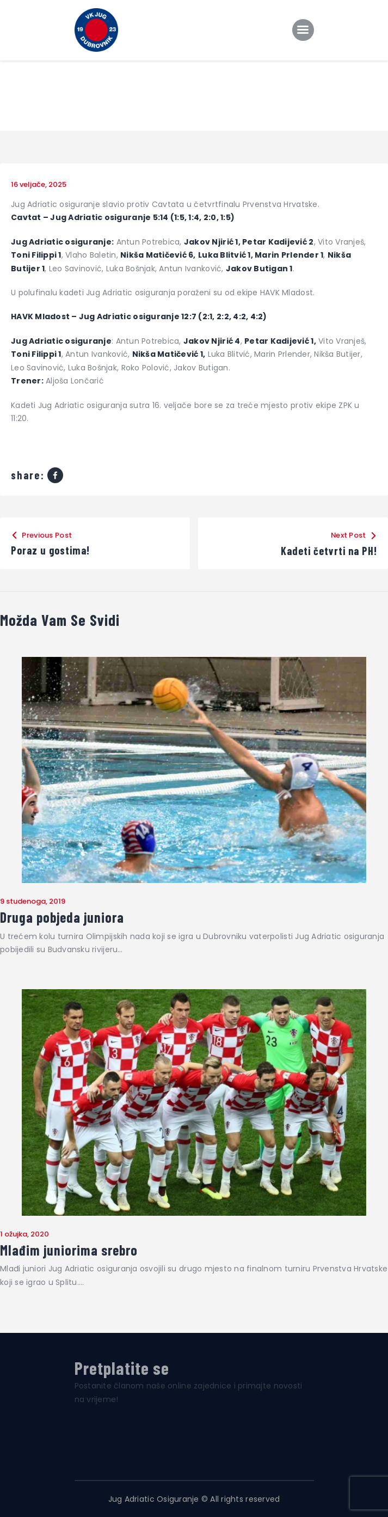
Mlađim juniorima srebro (69, 1250)
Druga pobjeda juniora (62, 917)
